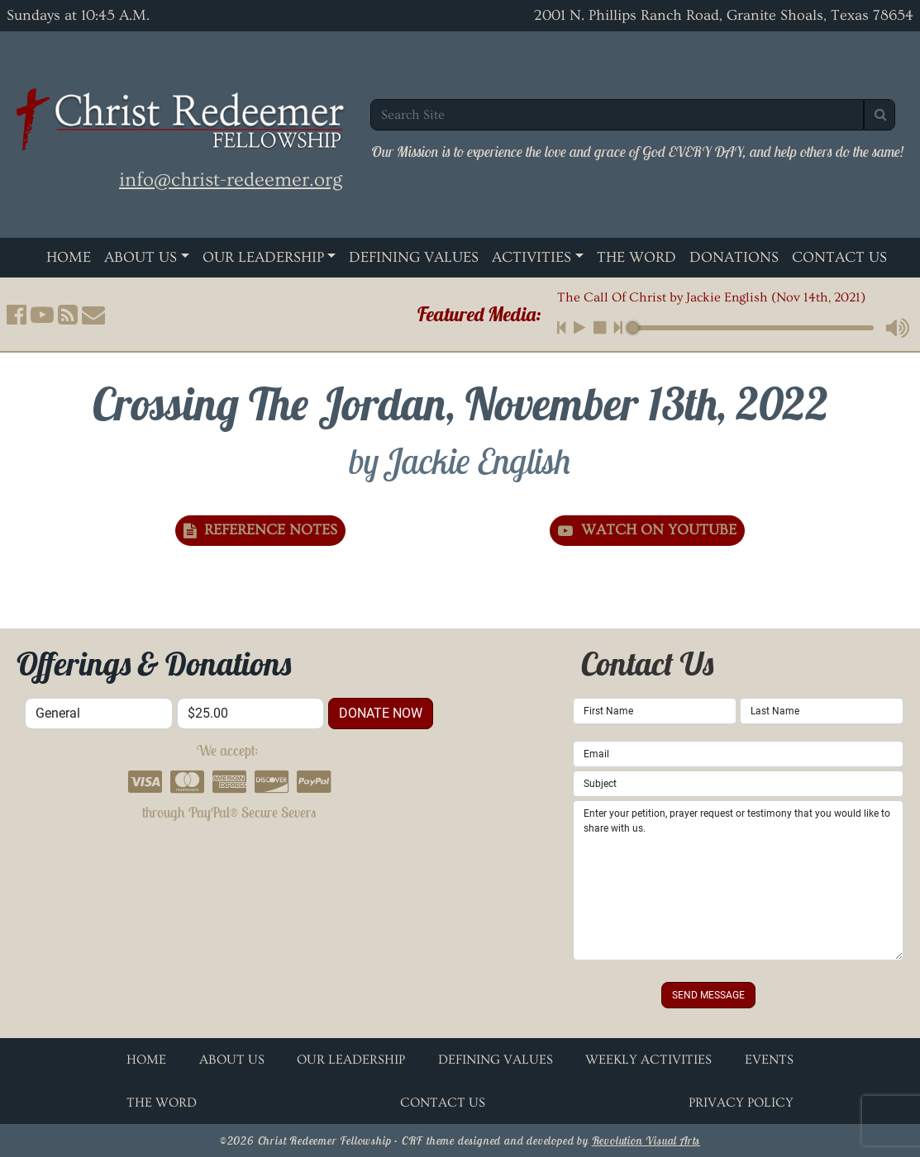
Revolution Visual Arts (646, 1140)
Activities (531, 257)
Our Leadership (263, 257)
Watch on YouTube (647, 529)
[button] (16, 314)
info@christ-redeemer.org (230, 179)
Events (769, 1059)
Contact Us (839, 257)
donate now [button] (380, 713)
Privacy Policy (741, 1102)
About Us (140, 257)
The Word (636, 257)
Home (68, 257)
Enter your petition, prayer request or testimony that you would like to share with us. (738, 880)
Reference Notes (260, 529)
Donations (734, 257)
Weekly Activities (648, 1059)
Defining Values (414, 257)
